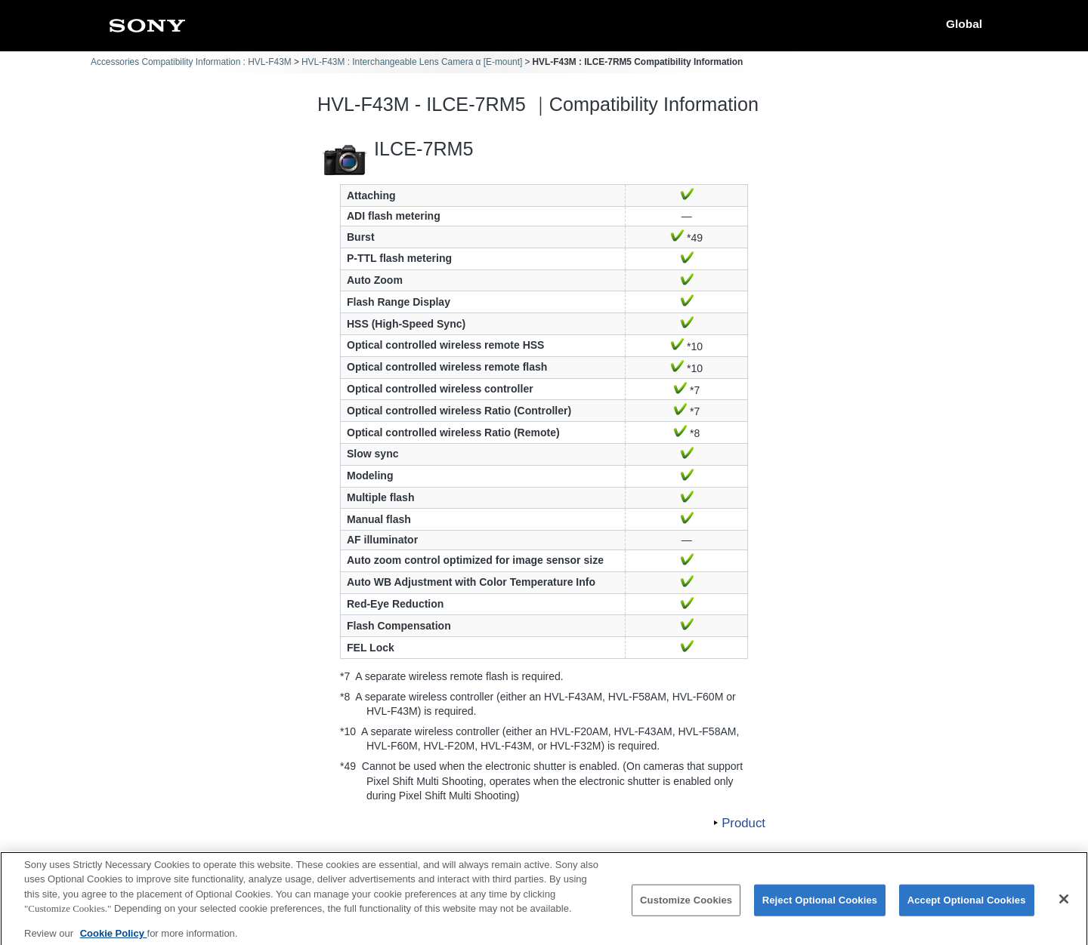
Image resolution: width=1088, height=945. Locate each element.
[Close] (1063, 906)
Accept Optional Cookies (966, 907)
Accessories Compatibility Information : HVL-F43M (191, 62)
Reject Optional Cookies (820, 907)
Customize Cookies (686, 907)
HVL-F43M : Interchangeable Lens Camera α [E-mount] (411, 62)
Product (743, 823)
